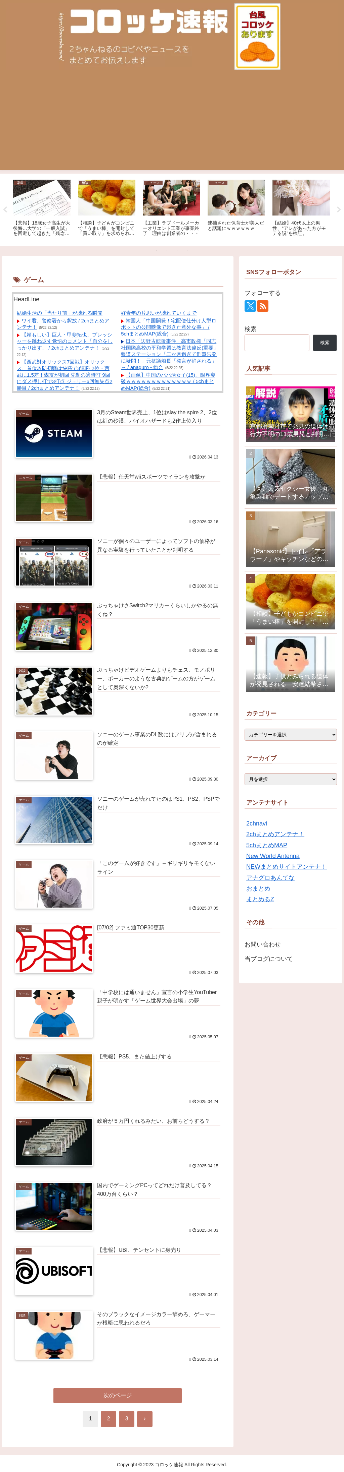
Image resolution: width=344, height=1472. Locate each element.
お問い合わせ (263, 944)
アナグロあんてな (270, 877)
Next (339, 209)
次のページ (117, 1395)
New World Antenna (273, 856)
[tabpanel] (41, 209)
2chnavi (256, 823)
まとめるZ (260, 899)
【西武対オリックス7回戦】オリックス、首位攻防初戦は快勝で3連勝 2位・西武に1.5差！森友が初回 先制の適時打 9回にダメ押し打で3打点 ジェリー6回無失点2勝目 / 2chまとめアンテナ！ (64, 375)
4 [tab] (187, 250)
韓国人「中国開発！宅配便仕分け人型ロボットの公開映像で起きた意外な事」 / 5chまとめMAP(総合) (168, 327)
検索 (251, 329)
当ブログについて (269, 959)
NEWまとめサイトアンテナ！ (286, 867)
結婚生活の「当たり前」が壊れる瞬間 (59, 313)
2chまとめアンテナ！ (275, 834)
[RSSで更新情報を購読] (262, 306)
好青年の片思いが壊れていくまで (159, 313)
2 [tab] (167, 250)
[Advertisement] (172, 123)
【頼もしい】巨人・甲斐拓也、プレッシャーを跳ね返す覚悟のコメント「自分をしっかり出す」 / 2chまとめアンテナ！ (65, 341)
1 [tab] (157, 250)
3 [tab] (177, 250)
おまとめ (258, 888)
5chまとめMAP (266, 845)
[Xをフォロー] (250, 306)
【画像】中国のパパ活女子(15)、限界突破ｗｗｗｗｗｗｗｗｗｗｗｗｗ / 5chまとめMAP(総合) (168, 381)
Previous (5, 209)
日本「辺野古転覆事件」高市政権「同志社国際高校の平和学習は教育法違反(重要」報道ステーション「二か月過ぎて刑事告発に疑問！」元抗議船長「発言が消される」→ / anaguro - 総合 (169, 354)
